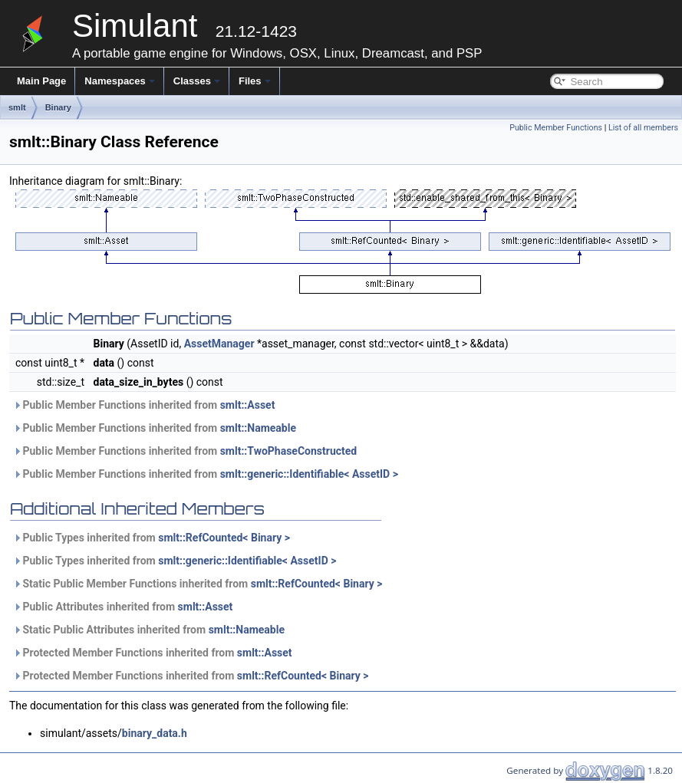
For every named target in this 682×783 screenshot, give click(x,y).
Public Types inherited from (151, 537)
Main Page (41, 81)
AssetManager (219, 343)
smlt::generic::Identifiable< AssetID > (309, 474)
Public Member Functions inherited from (144, 405)
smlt (17, 107)
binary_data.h (154, 733)
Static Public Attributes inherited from (149, 629)
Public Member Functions (555, 128)
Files (255, 81)
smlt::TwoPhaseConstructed (288, 451)
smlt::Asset (247, 405)
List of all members (643, 128)
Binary (58, 107)
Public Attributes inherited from (122, 606)
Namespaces (119, 81)
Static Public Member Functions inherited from (197, 583)
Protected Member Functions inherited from (152, 652)
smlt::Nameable (258, 428)
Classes (196, 81)
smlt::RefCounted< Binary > (224, 537)
